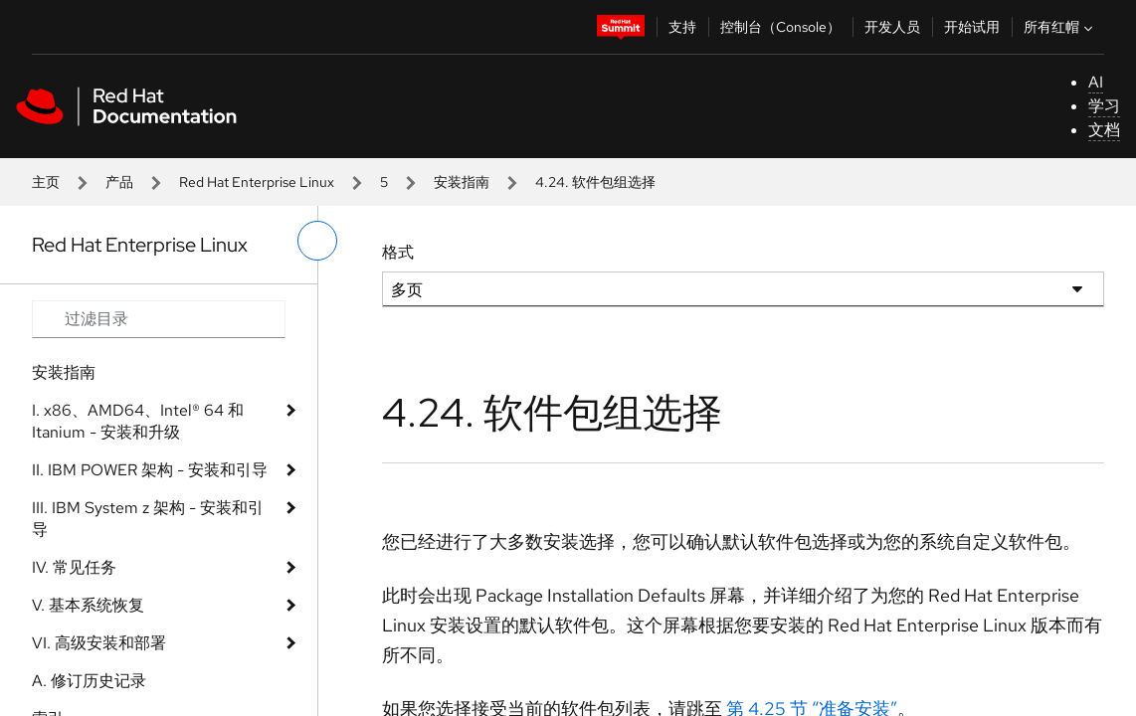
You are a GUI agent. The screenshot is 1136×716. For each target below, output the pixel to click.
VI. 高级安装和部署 (99, 642)
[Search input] (158, 319)
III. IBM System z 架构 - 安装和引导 (148, 518)
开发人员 (892, 27)
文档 (1104, 129)
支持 (682, 27)
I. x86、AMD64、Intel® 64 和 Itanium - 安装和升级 (138, 421)
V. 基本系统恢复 (88, 605)
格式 (398, 252)
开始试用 (972, 27)
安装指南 (461, 182)
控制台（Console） (780, 27)
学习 (1104, 105)
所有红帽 (1060, 27)
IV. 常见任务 (74, 567)
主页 (46, 182)
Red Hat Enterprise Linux (256, 182)
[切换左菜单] (317, 241)
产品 (119, 182)
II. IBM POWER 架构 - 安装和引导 (150, 469)
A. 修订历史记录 (89, 680)
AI (1095, 82)
